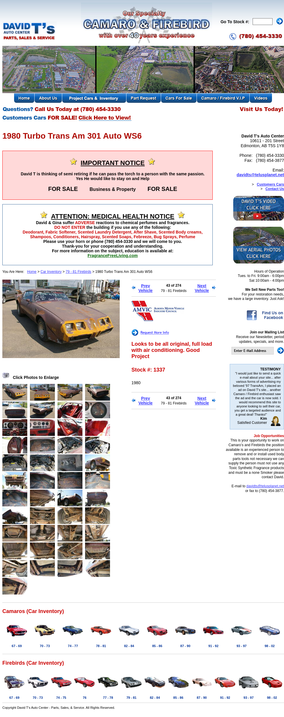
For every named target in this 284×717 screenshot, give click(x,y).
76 (84, 697)
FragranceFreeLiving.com (112, 255)
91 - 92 (213, 646)
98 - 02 (270, 646)
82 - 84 (129, 646)
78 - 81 (101, 646)
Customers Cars (270, 184)
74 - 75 (61, 697)
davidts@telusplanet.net (260, 174)
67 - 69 (17, 646)
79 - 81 (131, 697)
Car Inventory (51, 272)
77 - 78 (108, 697)
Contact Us (275, 189)
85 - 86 (157, 646)
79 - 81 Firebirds (78, 272)
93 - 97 (241, 646)
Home (31, 272)
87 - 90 (185, 646)
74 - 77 (73, 646)
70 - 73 (45, 646)
